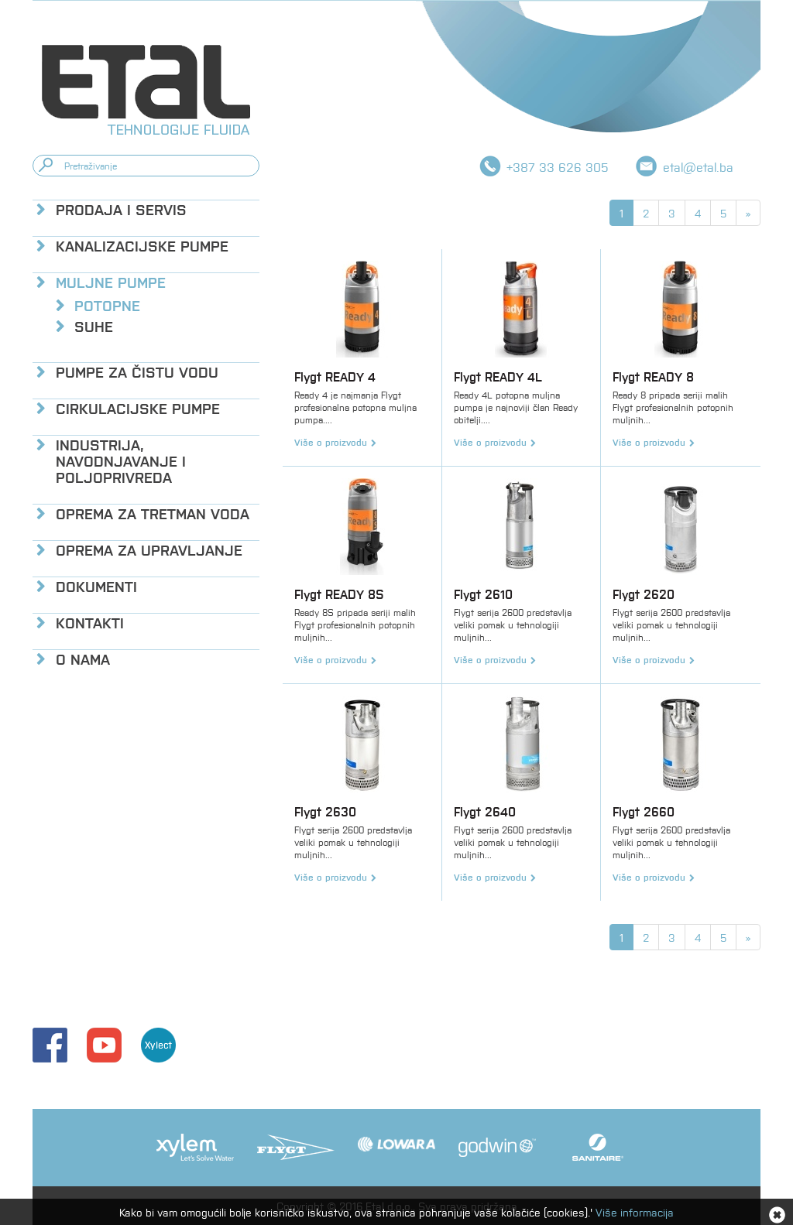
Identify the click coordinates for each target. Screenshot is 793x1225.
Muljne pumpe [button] (111, 281)
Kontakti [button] (90, 622)
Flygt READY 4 (335, 376)
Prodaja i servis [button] (121, 208)
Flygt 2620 (644, 594)
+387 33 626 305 (557, 167)
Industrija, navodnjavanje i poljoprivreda (121, 460)
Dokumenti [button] (96, 585)
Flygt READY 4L (498, 376)
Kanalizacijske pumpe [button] (142, 245)
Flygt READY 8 (653, 376)
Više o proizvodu (330, 442)
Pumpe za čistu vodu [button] (137, 371)
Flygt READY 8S (339, 594)
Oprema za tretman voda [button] (152, 513)
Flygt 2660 (644, 811)
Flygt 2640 (485, 811)
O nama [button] (83, 658)
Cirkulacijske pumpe (138, 407)
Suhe (93, 325)
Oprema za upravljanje (149, 549)
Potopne (107, 304)
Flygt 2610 (483, 594)
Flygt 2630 (325, 811)
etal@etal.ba (698, 167)
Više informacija (635, 1212)
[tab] (146, 208)
